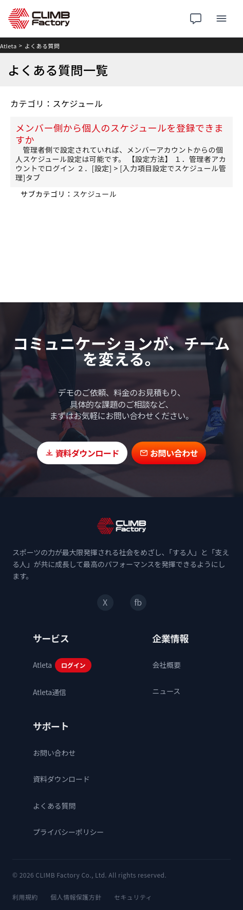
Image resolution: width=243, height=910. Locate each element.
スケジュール (94, 194)
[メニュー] (221, 18)
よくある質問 (42, 46)
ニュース (167, 691)
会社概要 (167, 665)
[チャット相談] (195, 18)
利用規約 (25, 897)
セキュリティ (133, 897)
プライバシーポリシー (68, 832)
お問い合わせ (54, 753)
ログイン (73, 665)
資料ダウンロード (61, 779)
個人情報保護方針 (76, 897)
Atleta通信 (49, 692)
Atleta (8, 46)
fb (137, 602)
